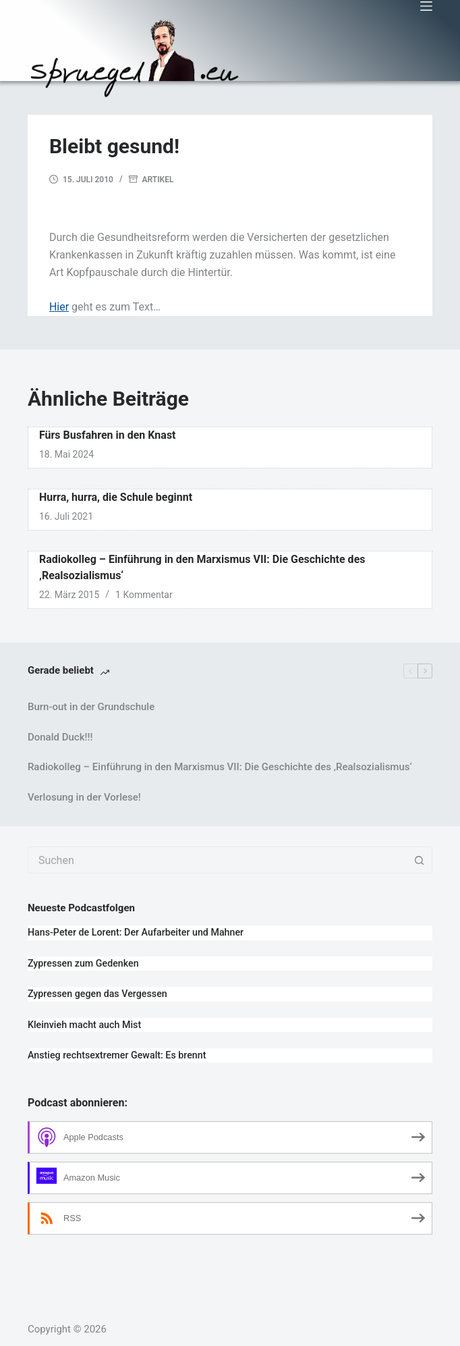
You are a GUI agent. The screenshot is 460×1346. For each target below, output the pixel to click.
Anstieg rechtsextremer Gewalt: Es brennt (117, 1055)
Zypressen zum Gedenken (83, 963)
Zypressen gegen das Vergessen (97, 993)
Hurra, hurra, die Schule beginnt (115, 497)
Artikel (158, 179)
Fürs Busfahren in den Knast (107, 435)
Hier (59, 306)
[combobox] (217, 859)
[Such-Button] (419, 860)
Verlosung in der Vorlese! (84, 797)
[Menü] (426, 6)
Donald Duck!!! (60, 737)
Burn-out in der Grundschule (91, 707)
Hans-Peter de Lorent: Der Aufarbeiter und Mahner (135, 932)
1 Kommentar (144, 594)
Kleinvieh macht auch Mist (84, 1024)
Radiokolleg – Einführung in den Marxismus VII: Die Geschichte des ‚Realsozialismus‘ (220, 767)
